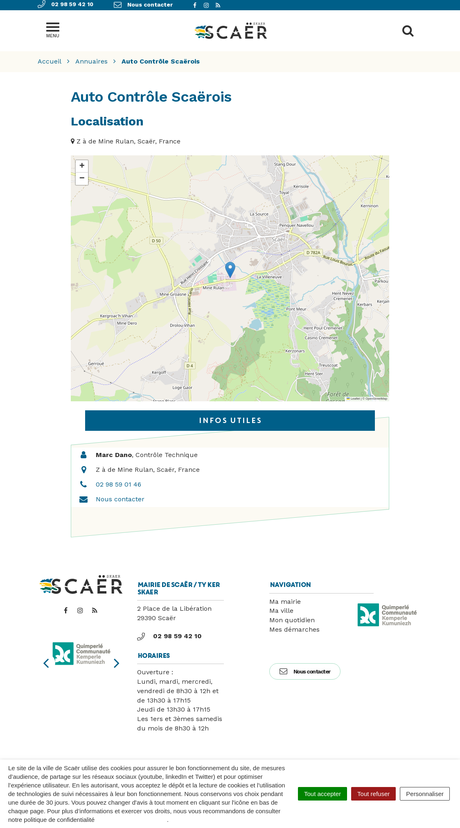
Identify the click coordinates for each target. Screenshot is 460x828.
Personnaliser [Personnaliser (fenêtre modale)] (425, 793)
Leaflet (353, 398)
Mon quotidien (292, 620)
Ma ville (281, 610)
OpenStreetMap (376, 398)
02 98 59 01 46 (118, 484)
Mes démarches (294, 629)
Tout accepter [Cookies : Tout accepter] (322, 793)
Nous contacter (120, 499)
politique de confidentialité (131, 819)
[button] (230, 270)
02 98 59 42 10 (169, 636)
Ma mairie (285, 601)
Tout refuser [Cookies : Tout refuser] (373, 793)
